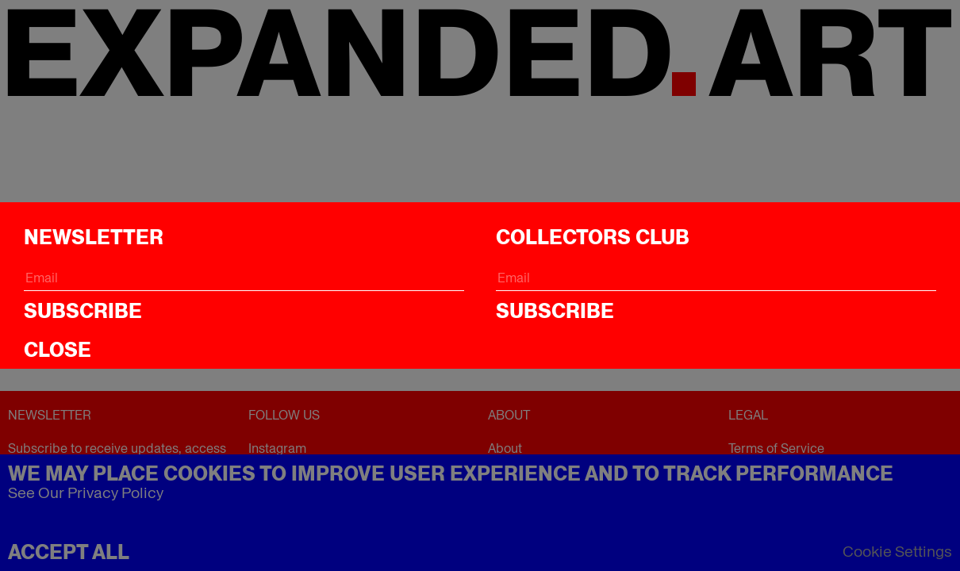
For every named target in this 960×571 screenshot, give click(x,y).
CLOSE (57, 350)
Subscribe (83, 311)
